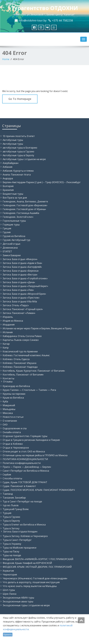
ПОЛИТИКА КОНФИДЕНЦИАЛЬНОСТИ (25, 459)
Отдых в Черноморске (16, 447)
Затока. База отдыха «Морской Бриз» (24, 293)
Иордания (9, 324)
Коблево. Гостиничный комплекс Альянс (26, 355)
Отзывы (7, 381)
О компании (10, 420)
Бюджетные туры (13, 193)
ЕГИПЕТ (7, 251)
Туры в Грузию (11, 516)
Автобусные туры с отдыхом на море (24, 159)
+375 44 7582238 (62, 20)
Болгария (8, 186)
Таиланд (8, 493)
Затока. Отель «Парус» (16, 305)
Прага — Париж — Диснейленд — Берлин (27, 466)
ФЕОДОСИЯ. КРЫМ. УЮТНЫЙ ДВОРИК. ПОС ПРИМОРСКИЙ (37, 566)
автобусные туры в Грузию (18, 151)
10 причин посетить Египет (19, 136)
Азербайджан (10, 163)
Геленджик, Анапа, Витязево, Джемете (25, 201)
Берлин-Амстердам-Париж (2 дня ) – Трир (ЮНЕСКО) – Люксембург (42, 182)
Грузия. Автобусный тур (16, 240)
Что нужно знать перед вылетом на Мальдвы (30, 586)
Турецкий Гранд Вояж (16, 509)
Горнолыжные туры (14, 220)
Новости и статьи (13, 416)
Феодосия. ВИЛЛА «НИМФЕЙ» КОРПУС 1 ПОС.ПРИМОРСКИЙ (38, 559)
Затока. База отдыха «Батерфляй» (22, 266)
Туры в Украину (12, 543)
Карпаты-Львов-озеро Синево (21, 340)
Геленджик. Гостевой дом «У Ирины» (24, 209)
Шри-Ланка (9, 593)
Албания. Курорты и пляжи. (18, 170)
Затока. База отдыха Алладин (20, 531)
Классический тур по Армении (20, 351)
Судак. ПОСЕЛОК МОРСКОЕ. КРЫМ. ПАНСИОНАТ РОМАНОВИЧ (39, 490)
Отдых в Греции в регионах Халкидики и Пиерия (31, 440)
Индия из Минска (13, 320)
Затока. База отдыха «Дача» (19, 282)
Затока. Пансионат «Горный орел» (23, 309)
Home (5, 59)
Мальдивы (9, 409)
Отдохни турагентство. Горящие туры (25, 436)
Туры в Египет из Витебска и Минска (24, 524)
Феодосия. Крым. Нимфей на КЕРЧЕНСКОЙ (27, 563)
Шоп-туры (9, 590)
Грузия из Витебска (14, 236)
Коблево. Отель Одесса (16, 359)
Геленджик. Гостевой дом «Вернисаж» (25, 205)
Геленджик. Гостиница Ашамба (21, 213)
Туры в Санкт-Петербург (17, 540)
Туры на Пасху (11, 551)
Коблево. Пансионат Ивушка (19, 363)
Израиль (8, 316)
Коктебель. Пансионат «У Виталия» (23, 374)
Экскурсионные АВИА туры (18, 597)
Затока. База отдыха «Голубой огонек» (25, 278)
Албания (7, 166)
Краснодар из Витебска (16, 386)
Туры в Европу (11, 520)
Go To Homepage (19, 99)
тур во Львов (11, 505)
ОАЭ (5, 424)
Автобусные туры (13, 140)
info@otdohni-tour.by (32, 20)
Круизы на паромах (14, 393)
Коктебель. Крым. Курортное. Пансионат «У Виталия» (34, 370)
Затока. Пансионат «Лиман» (19, 313)
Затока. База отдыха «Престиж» (21, 297)
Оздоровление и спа (15, 428)
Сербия (7, 474)
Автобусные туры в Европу (18, 155)
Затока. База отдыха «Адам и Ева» (22, 263)
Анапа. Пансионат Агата (17, 174)
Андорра (8, 178)
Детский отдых (11, 243)
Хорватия (8, 570)
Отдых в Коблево (13, 443)
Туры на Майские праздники (19, 547)
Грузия (7, 232)
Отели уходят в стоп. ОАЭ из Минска (24, 451)
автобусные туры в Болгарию (20, 147)
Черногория (10, 574)
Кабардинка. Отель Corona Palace (22, 336)
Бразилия (8, 190)
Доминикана (10, 247)
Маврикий (9, 405)
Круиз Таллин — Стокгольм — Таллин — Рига (29, 390)
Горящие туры (11, 224)
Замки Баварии (12, 255)
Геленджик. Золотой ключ (18, 216)
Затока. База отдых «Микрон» (20, 259)
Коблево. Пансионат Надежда (20, 366)
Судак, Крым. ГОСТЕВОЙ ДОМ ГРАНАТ (25, 482)
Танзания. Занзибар (14, 497)
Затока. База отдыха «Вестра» (20, 274)
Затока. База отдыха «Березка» (21, 270)
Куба (5, 401)
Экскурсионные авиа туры (18, 601)
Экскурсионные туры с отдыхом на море (26, 605)
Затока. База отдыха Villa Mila (20, 301)
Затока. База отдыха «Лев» (18, 290)
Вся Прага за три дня (15, 197)
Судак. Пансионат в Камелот (19, 486)
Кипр (6, 347)
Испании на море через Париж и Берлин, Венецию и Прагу (37, 328)
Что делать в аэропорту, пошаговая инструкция (31, 582)
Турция (7, 513)
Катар (6, 343)
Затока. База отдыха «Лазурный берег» (25, 286)
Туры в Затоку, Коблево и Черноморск (25, 536)
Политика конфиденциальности (22, 463)
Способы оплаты (12, 478)
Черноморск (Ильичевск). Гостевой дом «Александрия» (35, 578)
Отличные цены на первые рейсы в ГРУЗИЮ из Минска (35, 455)
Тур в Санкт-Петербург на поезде (22, 501)
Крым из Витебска (13, 397)
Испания (8, 332)
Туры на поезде (12, 555)
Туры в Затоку (11, 528)
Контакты (8, 378)
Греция (7, 228)
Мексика (8, 413)
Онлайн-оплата (12, 432)
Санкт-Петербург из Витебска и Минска (26, 470)
